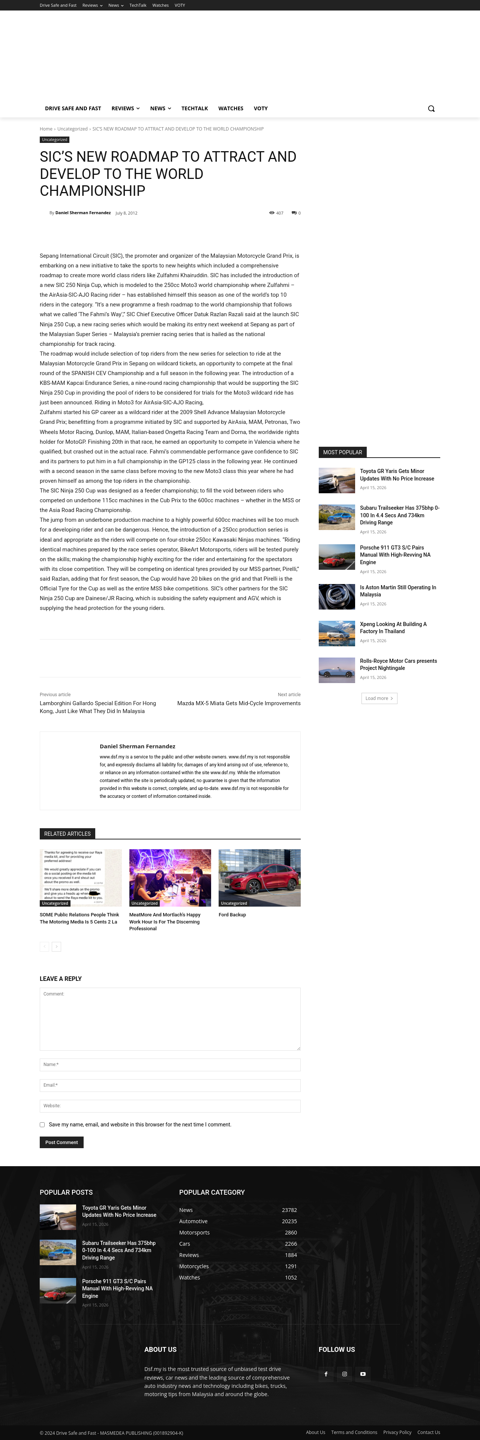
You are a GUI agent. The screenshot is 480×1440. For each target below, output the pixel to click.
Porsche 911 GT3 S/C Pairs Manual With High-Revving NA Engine (395, 555)
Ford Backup (232, 914)
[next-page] (56, 947)
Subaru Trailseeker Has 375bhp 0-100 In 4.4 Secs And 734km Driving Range (400, 515)
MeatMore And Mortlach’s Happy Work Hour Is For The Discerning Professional (165, 921)
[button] (431, 108)
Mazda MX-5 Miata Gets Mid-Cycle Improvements (239, 703)
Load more (380, 698)
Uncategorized (72, 129)
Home (46, 129)
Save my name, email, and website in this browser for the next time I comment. (140, 1125)
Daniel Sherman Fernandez (83, 212)
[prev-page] (44, 947)
